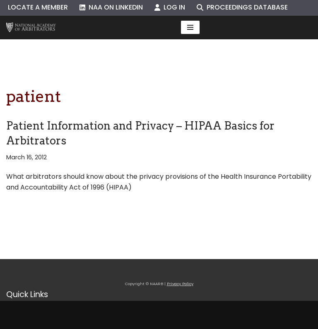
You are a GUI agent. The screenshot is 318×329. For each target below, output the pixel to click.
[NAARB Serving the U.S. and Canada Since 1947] (31, 28)
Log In (169, 7)
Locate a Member (38, 7)
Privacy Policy (180, 283)
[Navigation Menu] (190, 27)
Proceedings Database (242, 7)
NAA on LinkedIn (111, 7)
